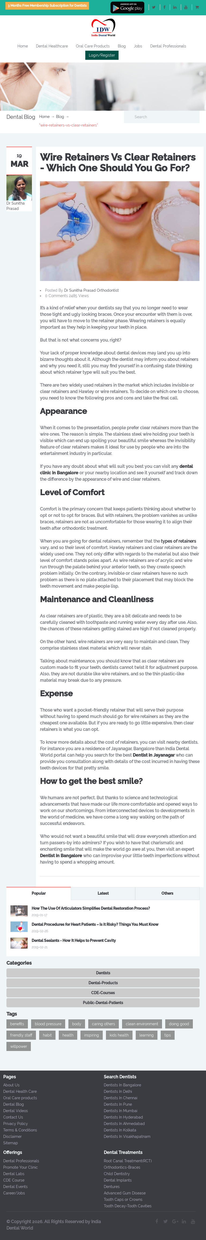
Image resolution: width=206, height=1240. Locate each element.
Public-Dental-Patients (103, 1003)
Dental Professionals (168, 46)
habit (47, 1035)
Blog (122, 46)
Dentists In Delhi (116, 1091)
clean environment (142, 1024)
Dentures (110, 1187)
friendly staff (21, 1035)
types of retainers (178, 541)
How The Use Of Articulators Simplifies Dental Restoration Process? (91, 908)
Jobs (138, 46)
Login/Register (102, 55)
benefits (17, 1024)
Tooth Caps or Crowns (121, 1199)
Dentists (103, 973)
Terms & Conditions (18, 1130)
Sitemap (8, 1143)
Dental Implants (116, 1180)
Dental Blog (11, 1104)
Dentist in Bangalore (61, 855)
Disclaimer (10, 1136)
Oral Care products (18, 1098)
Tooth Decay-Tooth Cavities (126, 1206)
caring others (103, 1024)
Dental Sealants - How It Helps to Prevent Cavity (74, 940)
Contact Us (11, 1117)
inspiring (91, 1035)
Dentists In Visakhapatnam (125, 1136)
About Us (9, 1085)
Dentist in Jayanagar (154, 755)
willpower (18, 1046)
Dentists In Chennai (118, 1098)
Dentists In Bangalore (120, 1085)
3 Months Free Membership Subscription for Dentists (47, 6)
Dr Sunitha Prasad (80, 290)
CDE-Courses (103, 993)
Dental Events (13, 1187)
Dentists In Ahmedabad (122, 1123)
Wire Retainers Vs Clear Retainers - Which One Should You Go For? (118, 162)
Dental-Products (103, 983)
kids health (119, 1035)
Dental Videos (13, 1111)
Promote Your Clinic (18, 1167)
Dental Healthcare (52, 46)
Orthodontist (108, 290)
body (76, 1024)
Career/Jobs (12, 1193)
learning (146, 1035)
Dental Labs (12, 1174)
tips (167, 1035)
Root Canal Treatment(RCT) (126, 1161)
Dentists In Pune (116, 1104)
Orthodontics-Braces (120, 1167)
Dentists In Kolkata (118, 1130)
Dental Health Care (18, 1091)
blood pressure (48, 1024)
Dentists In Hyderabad (121, 1117)
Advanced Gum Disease (123, 1193)
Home (22, 46)
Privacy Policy (13, 1123)
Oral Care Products (93, 46)
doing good (179, 1024)
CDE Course (12, 1180)
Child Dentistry (115, 1174)
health (67, 1035)
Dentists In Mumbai (118, 1111)
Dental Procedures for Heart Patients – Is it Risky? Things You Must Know (95, 924)
